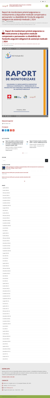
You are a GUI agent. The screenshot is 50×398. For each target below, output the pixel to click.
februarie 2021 (6, 311)
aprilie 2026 (5, 187)
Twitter (6, 130)
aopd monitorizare (18, 43)
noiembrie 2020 (6, 318)
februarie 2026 (6, 192)
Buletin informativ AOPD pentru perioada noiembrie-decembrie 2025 (16, 177)
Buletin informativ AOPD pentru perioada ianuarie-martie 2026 (15, 172)
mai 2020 (4, 328)
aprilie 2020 (5, 331)
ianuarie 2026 (5, 195)
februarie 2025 (6, 215)
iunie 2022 (5, 278)
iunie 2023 (5, 258)
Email (13, 130)
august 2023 (5, 253)
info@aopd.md (9, 387)
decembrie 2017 (6, 351)
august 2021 (5, 301)
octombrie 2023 (6, 248)
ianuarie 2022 (5, 288)
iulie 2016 (5, 359)
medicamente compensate (32, 43)
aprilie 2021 (5, 306)
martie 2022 (5, 286)
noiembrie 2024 (6, 223)
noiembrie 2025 (6, 200)
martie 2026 (5, 190)
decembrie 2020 (6, 316)
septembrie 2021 (6, 298)
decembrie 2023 (6, 243)
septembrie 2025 (6, 205)
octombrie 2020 (6, 321)
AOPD (13, 43)
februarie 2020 (6, 336)
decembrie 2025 (6, 197)
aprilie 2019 (5, 346)
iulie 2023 (5, 255)
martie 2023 (5, 265)
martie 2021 (5, 308)
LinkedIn (8, 130)
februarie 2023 (6, 268)
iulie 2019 (5, 343)
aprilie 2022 (5, 283)
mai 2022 (4, 280)
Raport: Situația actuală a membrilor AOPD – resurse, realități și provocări (38, 141)
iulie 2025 (5, 210)
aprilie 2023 (5, 263)
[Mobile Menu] (47, 6)
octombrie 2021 (6, 296)
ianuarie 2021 (5, 313)
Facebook (3, 130)
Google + (11, 130)
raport (39, 43)
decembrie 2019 (6, 341)
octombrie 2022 (6, 273)
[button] (22, 153)
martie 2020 (5, 333)
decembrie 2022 (6, 270)
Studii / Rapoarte (6, 43)
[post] (3, 168)
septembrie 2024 (6, 225)
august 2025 (5, 208)
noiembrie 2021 (6, 293)
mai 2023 (4, 260)
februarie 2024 (6, 238)
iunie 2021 (5, 303)
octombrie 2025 (6, 202)
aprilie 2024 (5, 233)
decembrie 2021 (6, 291)
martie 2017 (5, 356)
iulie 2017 (5, 353)
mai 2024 (4, 230)
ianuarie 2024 (5, 240)
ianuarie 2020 (5, 338)
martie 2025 (5, 213)
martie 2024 (5, 235)
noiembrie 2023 (6, 245)
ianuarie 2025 (5, 218)
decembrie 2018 (6, 348)
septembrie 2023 (6, 250)
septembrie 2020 (6, 323)
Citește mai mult (9, 150)
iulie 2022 (5, 275)
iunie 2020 (5, 326)
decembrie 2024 (6, 220)
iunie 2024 (5, 228)
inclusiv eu (24, 43)
